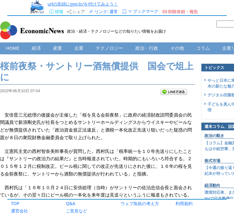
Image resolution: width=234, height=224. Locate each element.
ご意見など (76, 211)
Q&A (70, 203)
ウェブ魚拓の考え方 (140, 203)
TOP (15, 203)
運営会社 (19, 211)
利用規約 (184, 203)
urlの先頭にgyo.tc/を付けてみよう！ (83, 4)
